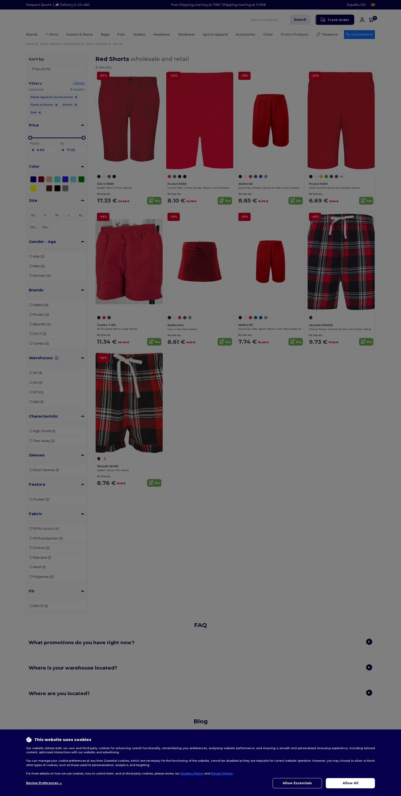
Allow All (350, 783)
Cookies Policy (192, 773)
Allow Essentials (297, 783)
